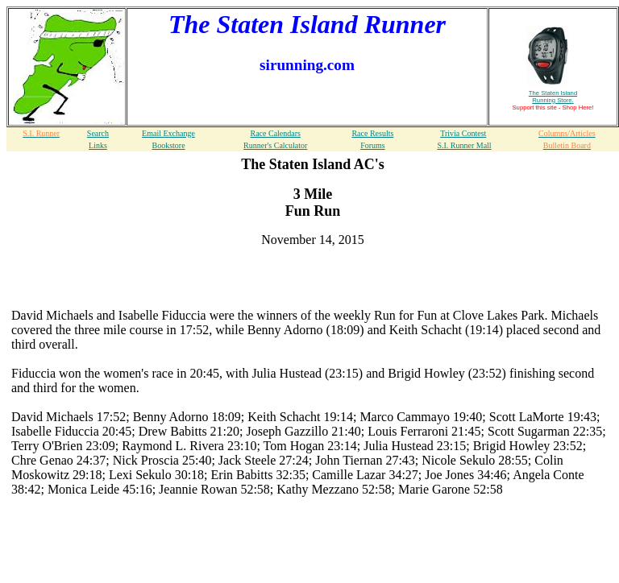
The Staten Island (553, 96)
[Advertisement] (312, 284)
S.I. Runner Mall (464, 145)
